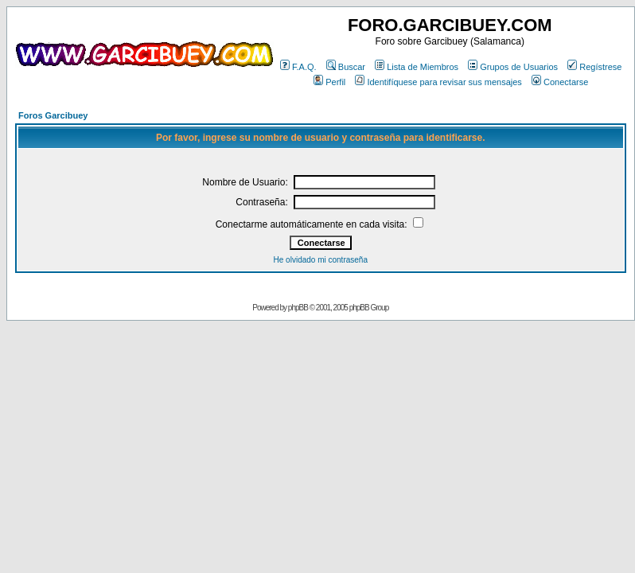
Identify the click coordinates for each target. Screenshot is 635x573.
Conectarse (560, 82)
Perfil (329, 82)
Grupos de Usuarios (513, 67)
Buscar (345, 67)
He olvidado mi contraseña (321, 259)
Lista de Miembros (416, 67)
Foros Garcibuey (53, 115)
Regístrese (594, 67)
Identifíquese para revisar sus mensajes (438, 82)
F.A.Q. (298, 67)
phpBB (298, 307)
